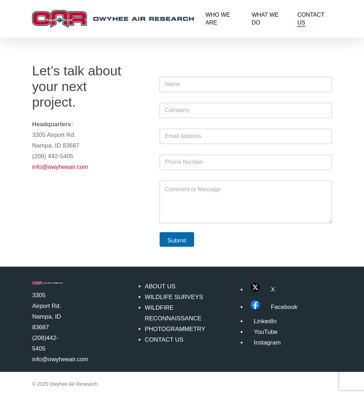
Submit (176, 240)
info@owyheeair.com (60, 167)
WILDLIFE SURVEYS (174, 297)
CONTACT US (164, 339)
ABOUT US (160, 286)
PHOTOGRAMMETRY (175, 329)
